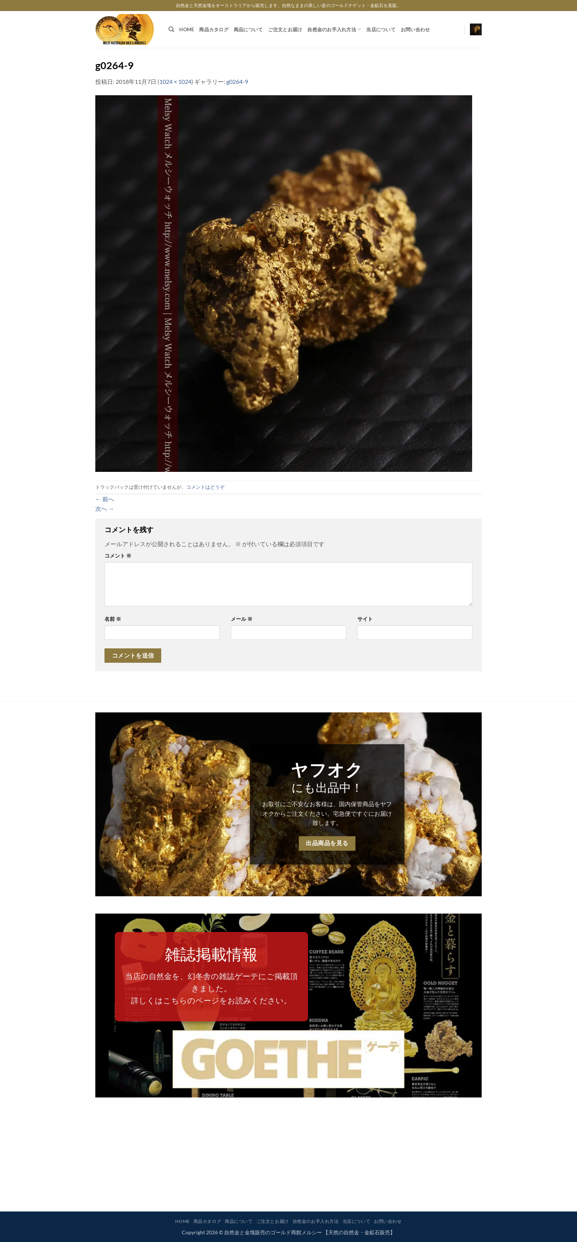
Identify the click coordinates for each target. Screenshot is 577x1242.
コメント (118, 555)
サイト (365, 619)
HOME (186, 29)
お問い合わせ (415, 29)
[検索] (171, 29)
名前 (113, 619)
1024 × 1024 (175, 81)
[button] (476, 29)
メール (241, 619)
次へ (104, 508)
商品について (248, 29)
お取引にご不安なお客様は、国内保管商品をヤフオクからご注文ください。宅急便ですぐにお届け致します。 (327, 813)
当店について (381, 29)
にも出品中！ (327, 787)
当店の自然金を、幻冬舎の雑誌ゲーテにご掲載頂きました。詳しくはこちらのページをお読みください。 (211, 988)
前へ (104, 498)
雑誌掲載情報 (211, 954)
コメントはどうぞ (205, 487)
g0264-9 (237, 81)
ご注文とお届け (285, 29)
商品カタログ (214, 29)
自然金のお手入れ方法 (334, 29)
